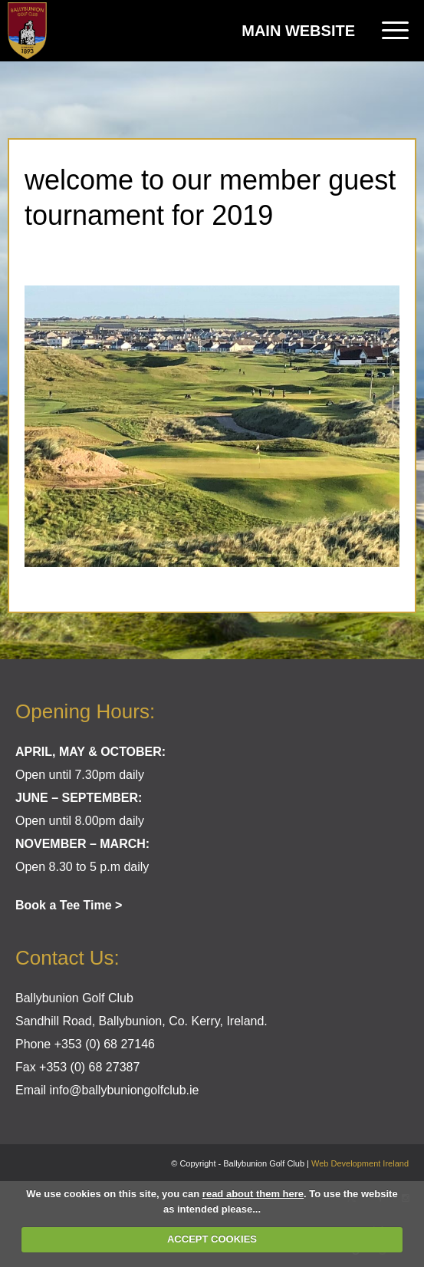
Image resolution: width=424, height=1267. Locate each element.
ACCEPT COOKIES (212, 1239)
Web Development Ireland (360, 1163)
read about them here (253, 1193)
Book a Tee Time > (68, 905)
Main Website (298, 30)
